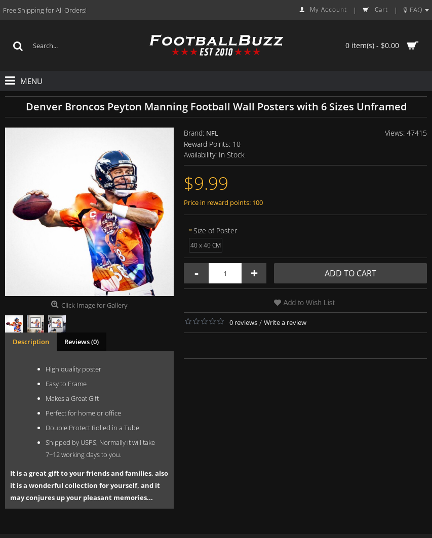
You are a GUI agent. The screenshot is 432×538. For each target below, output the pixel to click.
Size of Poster (215, 230)
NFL (212, 133)
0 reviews (243, 322)
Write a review (285, 322)
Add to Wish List (309, 303)
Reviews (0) (81, 341)
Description (31, 341)
